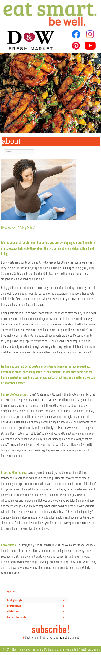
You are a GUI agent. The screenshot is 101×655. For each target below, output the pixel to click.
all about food (37, 611)
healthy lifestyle (37, 600)
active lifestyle (37, 606)
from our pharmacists (37, 617)
